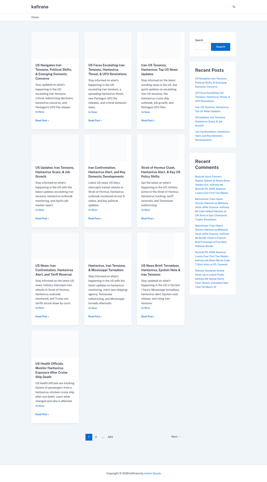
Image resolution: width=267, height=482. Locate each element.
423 (109, 450)
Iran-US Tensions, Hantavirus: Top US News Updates (156, 69)
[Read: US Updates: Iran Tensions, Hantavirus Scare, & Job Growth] (55, 152)
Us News (40, 111)
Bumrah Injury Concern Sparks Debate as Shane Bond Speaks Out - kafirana (212, 184)
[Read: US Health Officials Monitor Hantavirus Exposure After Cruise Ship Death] (55, 357)
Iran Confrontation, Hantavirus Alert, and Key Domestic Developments (211, 140)
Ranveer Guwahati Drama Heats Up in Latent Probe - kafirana (211, 295)
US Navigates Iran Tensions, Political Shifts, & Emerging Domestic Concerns (212, 82)
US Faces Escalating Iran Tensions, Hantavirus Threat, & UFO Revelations (211, 97)
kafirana (39, 6)
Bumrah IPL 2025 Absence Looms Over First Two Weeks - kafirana (212, 272)
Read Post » (42, 120)
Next (175, 450)
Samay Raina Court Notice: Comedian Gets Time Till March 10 (210, 303)
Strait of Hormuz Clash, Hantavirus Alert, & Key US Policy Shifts (160, 176)
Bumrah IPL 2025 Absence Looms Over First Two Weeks (211, 197)
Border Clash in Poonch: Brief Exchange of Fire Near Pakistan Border (212, 258)
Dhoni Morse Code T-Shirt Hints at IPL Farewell (212, 281)
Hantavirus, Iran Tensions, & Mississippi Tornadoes (106, 278)
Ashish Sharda (152, 473)
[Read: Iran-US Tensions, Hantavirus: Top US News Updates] (161, 45)
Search (199, 40)
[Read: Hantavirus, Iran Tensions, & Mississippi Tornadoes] (108, 254)
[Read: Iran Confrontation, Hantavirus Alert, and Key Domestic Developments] (108, 152)
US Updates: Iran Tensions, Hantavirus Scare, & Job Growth (52, 176)
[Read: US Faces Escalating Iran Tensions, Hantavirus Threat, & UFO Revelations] (108, 45)
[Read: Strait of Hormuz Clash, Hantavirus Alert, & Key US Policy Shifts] (161, 152)
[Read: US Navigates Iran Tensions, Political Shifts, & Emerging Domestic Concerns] (55, 45)
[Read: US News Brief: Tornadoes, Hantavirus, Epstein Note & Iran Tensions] (161, 254)
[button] (234, 7)
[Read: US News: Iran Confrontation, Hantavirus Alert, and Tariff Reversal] (55, 254)
